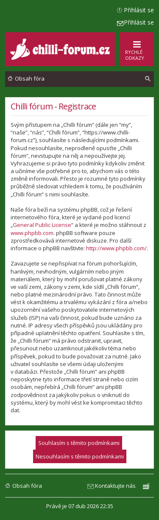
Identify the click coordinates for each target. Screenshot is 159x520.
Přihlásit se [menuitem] (139, 10)
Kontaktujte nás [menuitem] (115, 485)
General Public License (42, 225)
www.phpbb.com (32, 233)
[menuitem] (148, 79)
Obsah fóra (27, 485)
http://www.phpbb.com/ (116, 248)
